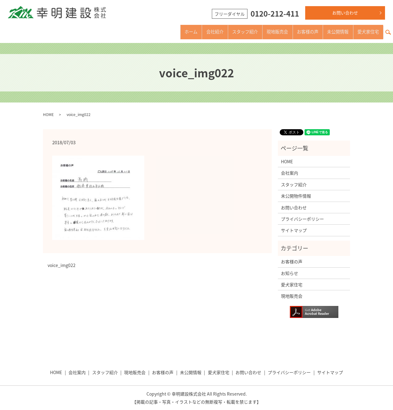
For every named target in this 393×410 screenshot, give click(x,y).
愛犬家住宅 (366, 31)
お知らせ (289, 273)
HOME (48, 114)
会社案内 (289, 173)
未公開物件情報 (296, 196)
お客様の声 (297, 31)
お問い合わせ (345, 13)
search (390, 28)
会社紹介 (191, 31)
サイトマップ (294, 230)
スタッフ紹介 (226, 31)
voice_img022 (62, 265)
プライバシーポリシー (302, 219)
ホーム (164, 31)
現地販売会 (263, 31)
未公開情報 (331, 31)
